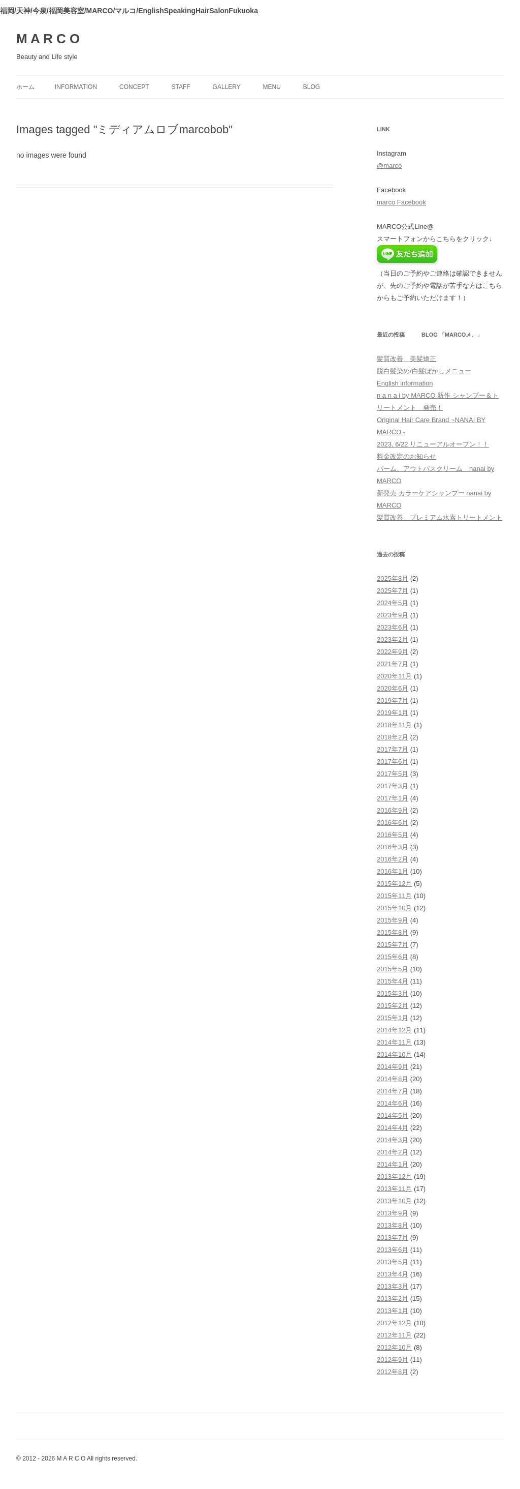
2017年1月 (392, 798)
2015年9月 (392, 920)
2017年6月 (392, 761)
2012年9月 (392, 1359)
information (76, 87)
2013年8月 (392, 1225)
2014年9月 (392, 1066)
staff (181, 87)
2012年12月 (394, 1323)
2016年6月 (392, 822)
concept (134, 87)
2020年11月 (394, 676)
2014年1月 (392, 1164)
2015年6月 (392, 957)
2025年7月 (392, 590)
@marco (389, 165)
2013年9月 (392, 1213)
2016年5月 (392, 835)
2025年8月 (392, 578)
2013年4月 (392, 1274)
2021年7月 (392, 664)
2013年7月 (392, 1237)
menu (272, 87)
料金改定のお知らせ (406, 456)
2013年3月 (392, 1286)
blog (311, 87)
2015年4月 (392, 981)
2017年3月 (392, 786)
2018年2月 (392, 737)
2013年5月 (392, 1262)
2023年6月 (392, 627)
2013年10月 (394, 1201)
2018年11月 (394, 725)
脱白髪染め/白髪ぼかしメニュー (424, 371)
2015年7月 (392, 944)
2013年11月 (394, 1189)
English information (405, 383)
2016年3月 (392, 847)
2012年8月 (392, 1372)
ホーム (25, 87)
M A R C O (48, 38)
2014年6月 (392, 1103)
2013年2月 (392, 1298)
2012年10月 (394, 1347)
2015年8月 (392, 932)
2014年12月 (394, 1030)
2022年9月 (392, 652)
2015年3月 (392, 993)
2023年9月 (392, 615)
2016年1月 (392, 871)
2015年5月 (392, 969)
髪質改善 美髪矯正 (406, 359)
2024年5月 (392, 603)
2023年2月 (392, 639)
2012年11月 (394, 1335)
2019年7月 (392, 700)
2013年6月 (392, 1250)
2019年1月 (392, 713)
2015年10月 (394, 908)
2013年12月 (394, 1176)
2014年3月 (392, 1140)
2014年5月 (392, 1115)
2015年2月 (392, 1005)
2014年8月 (392, 1079)
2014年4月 (392, 1127)
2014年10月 (394, 1054)
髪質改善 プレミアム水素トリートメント (439, 517)
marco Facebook (401, 202)
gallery (227, 87)
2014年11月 (394, 1042)
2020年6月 (392, 688)
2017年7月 (392, 749)
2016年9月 (392, 810)
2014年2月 (392, 1152)
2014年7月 (392, 1091)
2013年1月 (392, 1311)
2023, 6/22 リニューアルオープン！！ (433, 444)
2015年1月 (392, 1018)
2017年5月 (392, 774)
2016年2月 (392, 859)
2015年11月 (394, 896)
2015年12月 (394, 883)
